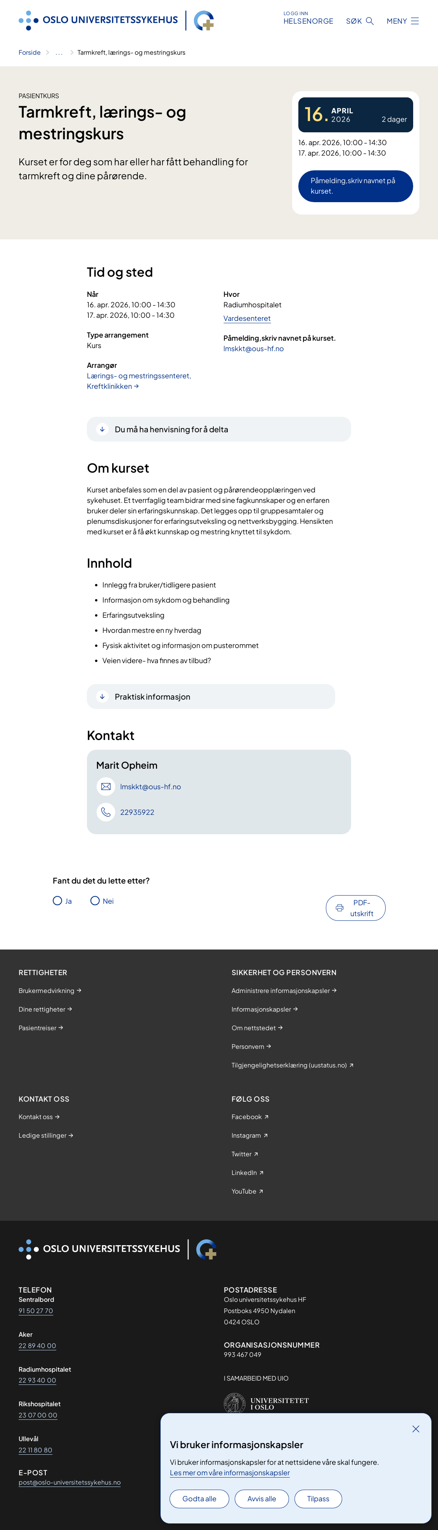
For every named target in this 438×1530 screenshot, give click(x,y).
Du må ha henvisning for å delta (172, 429)
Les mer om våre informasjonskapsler (230, 1472)
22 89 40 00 (37, 1345)
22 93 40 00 (37, 1380)
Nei (108, 900)
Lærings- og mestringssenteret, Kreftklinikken (139, 380)
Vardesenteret (247, 318)
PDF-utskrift (362, 908)
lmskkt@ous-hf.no (253, 348)
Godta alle (199, 1498)
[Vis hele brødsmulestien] (59, 52)
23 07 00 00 (38, 1415)
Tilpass (318, 1498)
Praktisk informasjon (152, 696)
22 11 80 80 (35, 1450)
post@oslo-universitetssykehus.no (70, 1482)
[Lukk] (416, 1429)
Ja (68, 900)
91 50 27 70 (36, 1310)
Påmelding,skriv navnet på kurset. (353, 185)
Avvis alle (262, 1498)
